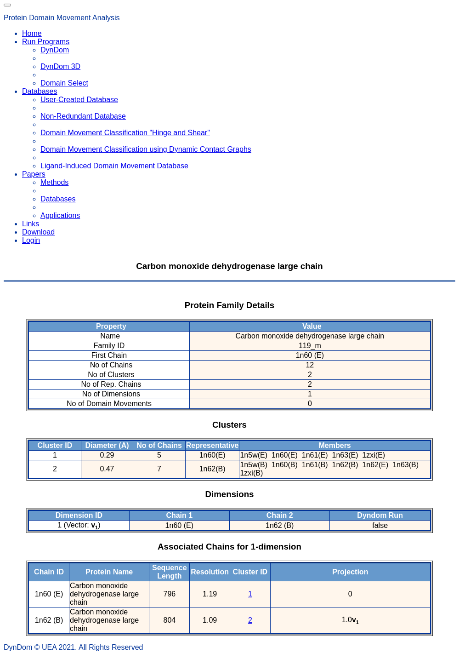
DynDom (54, 50)
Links (30, 224)
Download (38, 232)
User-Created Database (79, 99)
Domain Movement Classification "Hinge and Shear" (125, 133)
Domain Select (64, 83)
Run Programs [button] (45, 42)
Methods (54, 182)
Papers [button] (33, 174)
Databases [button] (39, 91)
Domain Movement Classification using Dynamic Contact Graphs (145, 149)
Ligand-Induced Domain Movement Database (114, 166)
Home (32, 33)
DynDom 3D (60, 66)
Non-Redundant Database (83, 116)
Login (31, 240)
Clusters (229, 425)
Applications (60, 215)
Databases (58, 199)
